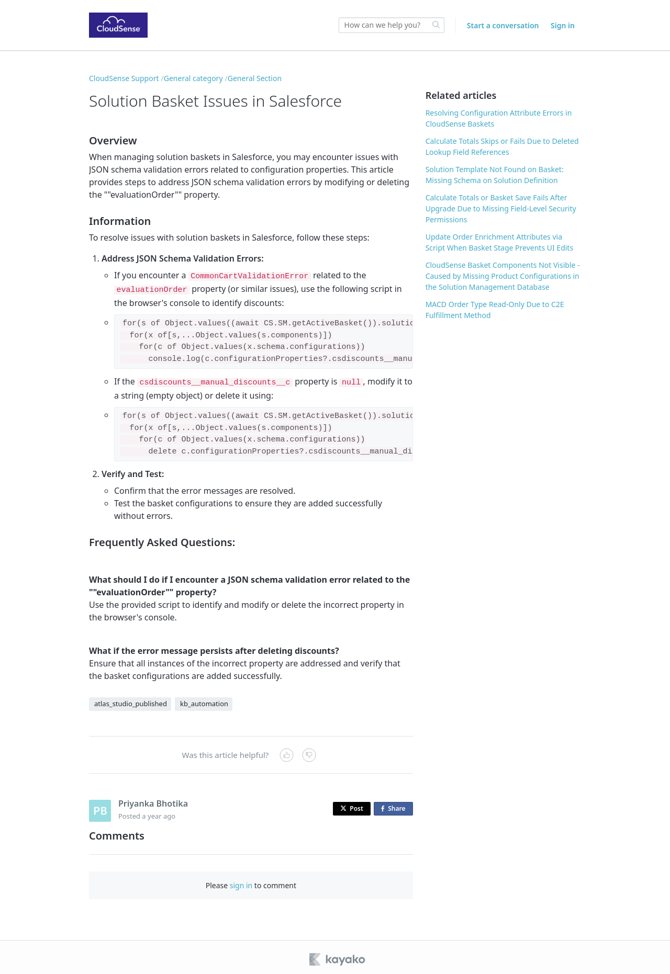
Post (351, 804)
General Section (255, 78)
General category (193, 78)
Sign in (563, 25)
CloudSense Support (124, 78)
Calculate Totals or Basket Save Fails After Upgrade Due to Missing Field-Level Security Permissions (501, 208)
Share (395, 804)
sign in (241, 881)
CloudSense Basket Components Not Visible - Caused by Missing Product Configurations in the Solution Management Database (503, 276)
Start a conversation (503, 25)
